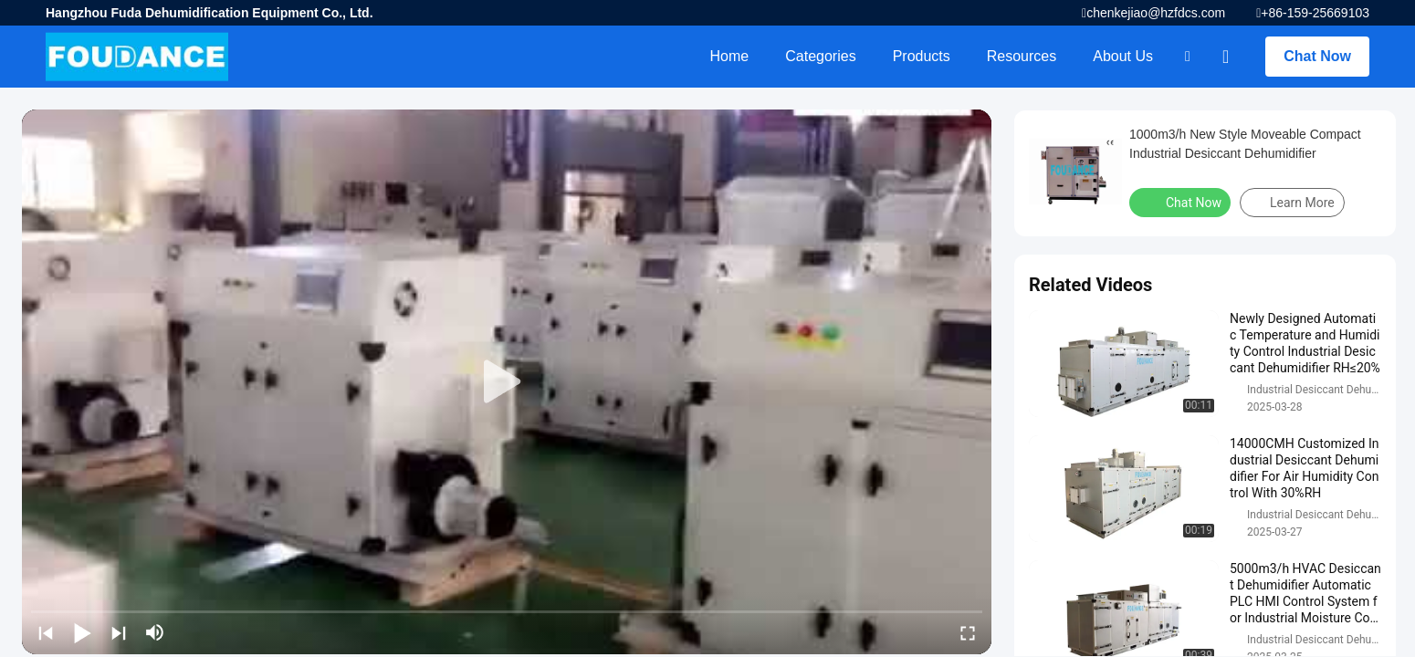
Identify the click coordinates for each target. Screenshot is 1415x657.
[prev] (45, 632)
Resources (1021, 56)
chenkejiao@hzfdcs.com (1155, 12)
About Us (1123, 56)
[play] (506, 382)
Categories (820, 56)
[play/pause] (82, 632)
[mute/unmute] (155, 632)
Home (729, 56)
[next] (118, 632)
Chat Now (1317, 56)
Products (921, 56)
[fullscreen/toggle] (967, 632)
